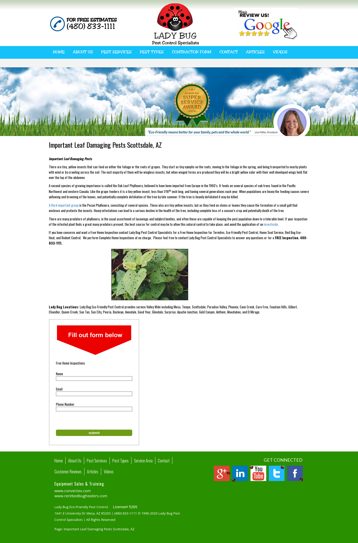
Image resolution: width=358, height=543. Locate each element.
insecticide (271, 224)
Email (59, 388)
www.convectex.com (72, 490)
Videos (280, 52)
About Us (83, 52)
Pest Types (152, 52)
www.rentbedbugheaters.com (80, 495)
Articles (255, 52)
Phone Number (65, 404)
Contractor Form (191, 52)
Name (59, 373)
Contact (228, 52)
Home (59, 52)
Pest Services (116, 52)
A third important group (64, 205)
